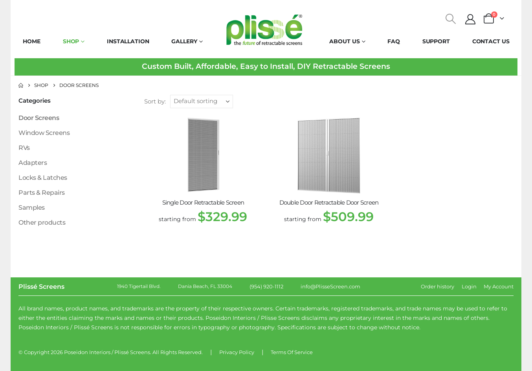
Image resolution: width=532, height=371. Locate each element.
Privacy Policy (236, 352)
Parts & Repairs (41, 192)
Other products (41, 222)
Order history (437, 286)
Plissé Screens (132, 352)
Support (436, 41)
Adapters (32, 162)
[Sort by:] (201, 101)
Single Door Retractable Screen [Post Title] (203, 202)
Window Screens (44, 133)
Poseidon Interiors (87, 352)
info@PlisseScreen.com (330, 286)
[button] (451, 19)
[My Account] (470, 19)
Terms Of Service (292, 352)
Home (31, 41)
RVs (24, 147)
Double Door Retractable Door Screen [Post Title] (329, 202)
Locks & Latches (42, 177)
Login (469, 286)
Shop (71, 41)
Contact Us (491, 41)
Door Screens (38, 118)
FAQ (393, 41)
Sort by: (155, 101)
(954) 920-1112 (266, 286)
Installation (128, 41)
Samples (31, 207)
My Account (499, 286)
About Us (344, 41)
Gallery (184, 41)
